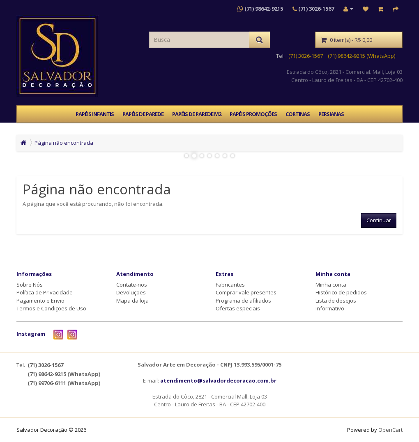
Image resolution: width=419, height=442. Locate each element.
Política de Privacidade (44, 292)
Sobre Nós (29, 284)
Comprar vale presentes (246, 292)
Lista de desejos (335, 300)
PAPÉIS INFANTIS (95, 114)
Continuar (378, 220)
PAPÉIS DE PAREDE (142, 114)
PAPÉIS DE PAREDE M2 (196, 114)
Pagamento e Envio (40, 300)
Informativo (329, 308)
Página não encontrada (64, 142)
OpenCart (390, 429)
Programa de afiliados (243, 300)
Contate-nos (131, 284)
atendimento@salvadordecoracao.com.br (218, 380)
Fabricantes (230, 284)
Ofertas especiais (238, 308)
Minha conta (330, 284)
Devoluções (131, 292)
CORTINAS (297, 114)
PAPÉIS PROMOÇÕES (253, 114)
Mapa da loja (132, 300)
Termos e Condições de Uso (51, 308)
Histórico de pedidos (341, 292)
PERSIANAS (331, 114)
